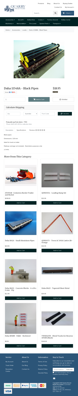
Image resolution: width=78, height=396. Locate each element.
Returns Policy (42, 369)
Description (9, 130)
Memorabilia (21, 23)
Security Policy (43, 373)
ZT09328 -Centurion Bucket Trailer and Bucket (19, 194)
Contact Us (58, 7)
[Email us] (54, 378)
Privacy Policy (42, 365)
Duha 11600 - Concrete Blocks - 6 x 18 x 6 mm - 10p (20, 289)
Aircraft (20, 20)
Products (41, 3)
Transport (56, 23)
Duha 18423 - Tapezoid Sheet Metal (55, 288)
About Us (57, 3)
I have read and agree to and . (62, 373)
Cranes (40, 20)
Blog (48, 3)
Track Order (10, 365)
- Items (67, 13)
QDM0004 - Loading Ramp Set (54, 193)
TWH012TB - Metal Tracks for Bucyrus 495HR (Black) (57, 337)
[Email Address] (59, 369)
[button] (63, 99)
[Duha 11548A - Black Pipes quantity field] (14, 99)
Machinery (9, 23)
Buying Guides (67, 3)
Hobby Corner (65, 20)
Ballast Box (31, 20)
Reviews (37, 130)
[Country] (30, 114)
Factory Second (52, 20)
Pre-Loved (32, 23)
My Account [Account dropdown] (69, 7)
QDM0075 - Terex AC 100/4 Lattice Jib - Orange (57, 241)
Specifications (21, 130)
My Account (9, 362)
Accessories (10, 20)
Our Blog (25, 365)
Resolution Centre (9, 370)
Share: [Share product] (10, 92)
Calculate (65, 114)
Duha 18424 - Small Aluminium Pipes (19, 241)
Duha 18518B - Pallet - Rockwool (17, 336)
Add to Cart (39, 99)
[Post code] (48, 114)
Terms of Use (42, 362)
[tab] (9, 130)
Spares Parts (44, 23)
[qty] (13, 114)
